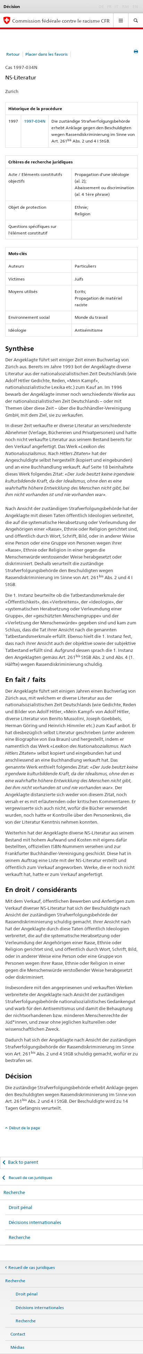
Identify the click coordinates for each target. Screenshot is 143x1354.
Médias (17, 1347)
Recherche (14, 1192)
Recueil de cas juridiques (30, 1177)
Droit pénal (20, 1207)
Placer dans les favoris (46, 54)
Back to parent (23, 1162)
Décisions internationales (35, 1222)
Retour (13, 54)
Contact (17, 1334)
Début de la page (24, 1127)
